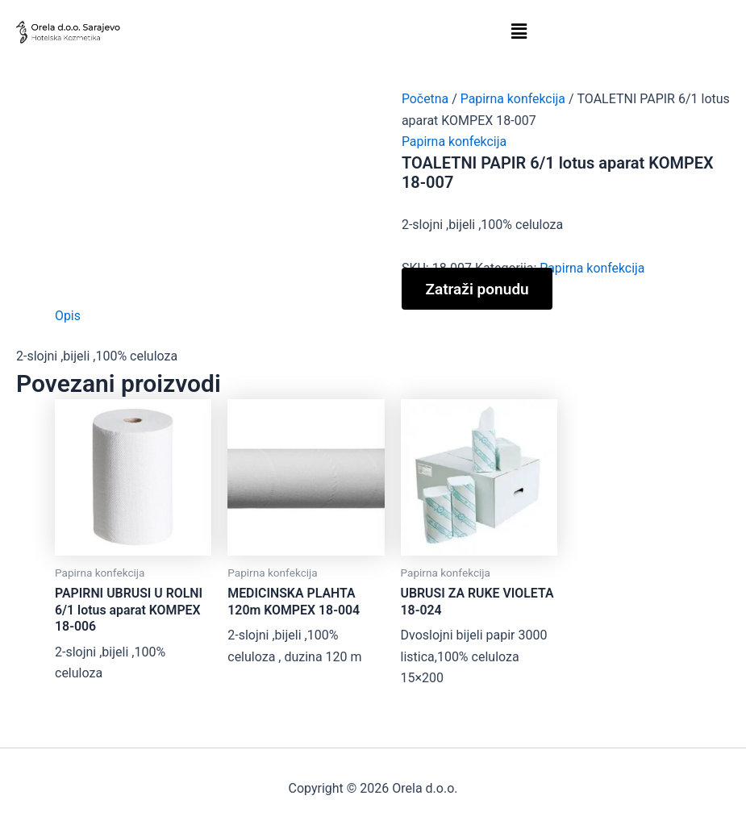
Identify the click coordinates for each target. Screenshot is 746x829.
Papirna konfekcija (513, 98)
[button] (519, 31)
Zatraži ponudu (478, 288)
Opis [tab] (68, 315)
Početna (425, 98)
